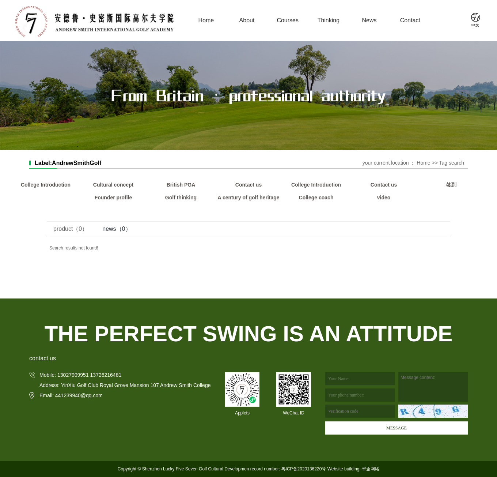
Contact (410, 20)
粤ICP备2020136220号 (303, 469)
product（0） (70, 229)
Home (206, 20)
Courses (288, 20)
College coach (316, 197)
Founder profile (113, 197)
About (247, 20)
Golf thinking (181, 197)
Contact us (248, 185)
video (384, 197)
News (369, 20)
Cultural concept (113, 185)
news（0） (116, 229)
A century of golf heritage (248, 197)
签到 (451, 185)
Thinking (328, 20)
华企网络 (370, 469)
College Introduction (46, 185)
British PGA (181, 185)
